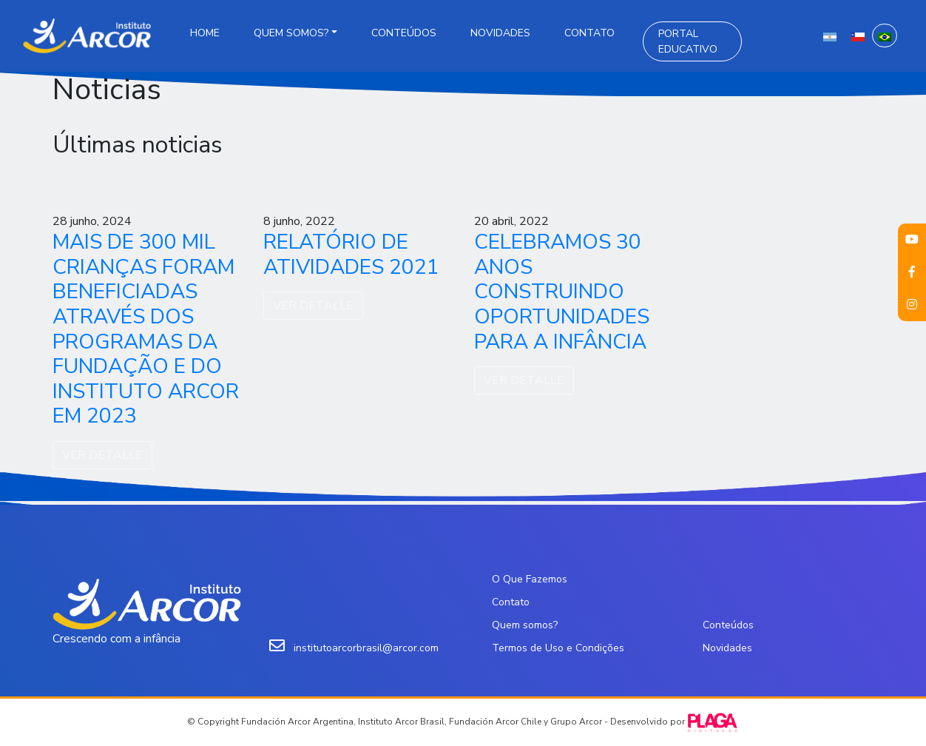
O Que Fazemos (529, 579)
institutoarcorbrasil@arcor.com (366, 648)
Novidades (500, 33)
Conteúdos (403, 33)
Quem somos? (291, 33)
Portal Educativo (687, 41)
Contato (589, 33)
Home (205, 33)
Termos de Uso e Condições (558, 648)
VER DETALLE (102, 455)
